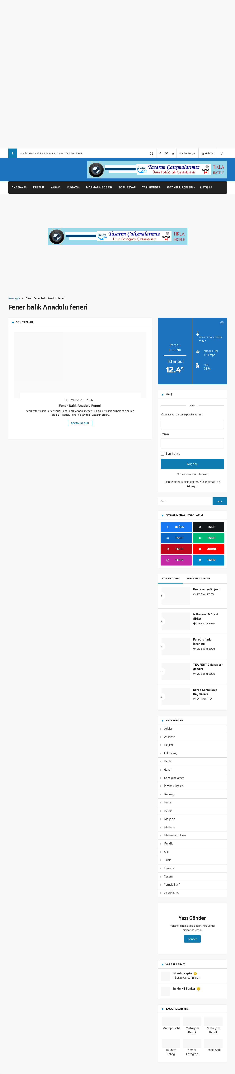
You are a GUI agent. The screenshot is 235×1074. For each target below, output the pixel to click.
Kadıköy (169, 794)
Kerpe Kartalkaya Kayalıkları (205, 692)
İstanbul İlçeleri (180, 187)
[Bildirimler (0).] (222, 153)
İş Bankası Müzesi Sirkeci (205, 616)
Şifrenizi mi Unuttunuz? (192, 474)
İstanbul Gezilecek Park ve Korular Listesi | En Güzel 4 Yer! (51, 153)
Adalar (168, 728)
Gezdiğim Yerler (174, 778)
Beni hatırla (170, 453)
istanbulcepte (185, 974)
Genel (167, 769)
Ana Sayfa (19, 187)
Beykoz (169, 745)
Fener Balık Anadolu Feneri (80, 405)
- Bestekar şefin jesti (186, 977)
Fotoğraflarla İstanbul (202, 641)
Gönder (192, 939)
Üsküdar (169, 868)
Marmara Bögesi (99, 187)
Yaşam (55, 187)
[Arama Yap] (152, 154)
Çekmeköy (170, 753)
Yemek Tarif (172, 884)
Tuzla (167, 860)
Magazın (169, 819)
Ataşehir (169, 737)
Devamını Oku (80, 423)
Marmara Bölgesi (175, 835)
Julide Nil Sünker (186, 989)
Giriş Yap (207, 153)
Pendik (168, 843)
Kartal (168, 802)
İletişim (206, 187)
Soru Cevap (127, 187)
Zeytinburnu (172, 893)
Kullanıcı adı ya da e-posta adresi (181, 414)
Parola (165, 434)
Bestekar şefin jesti (206, 589)
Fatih (167, 761)
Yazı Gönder (151, 187)
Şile (166, 851)
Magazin (73, 187)
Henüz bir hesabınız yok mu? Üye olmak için (192, 484)
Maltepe (169, 827)
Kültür (38, 187)
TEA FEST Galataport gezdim (208, 666)
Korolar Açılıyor (187, 153)
